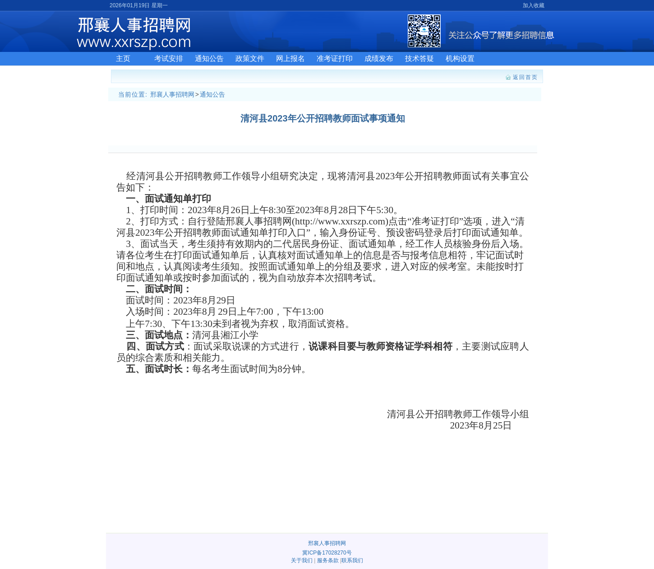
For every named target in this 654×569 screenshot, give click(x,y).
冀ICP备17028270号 (326, 553)
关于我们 (302, 560)
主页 (123, 58)
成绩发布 (378, 58)
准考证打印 (335, 58)
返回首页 (525, 77)
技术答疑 (419, 58)
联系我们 (352, 560)
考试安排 (168, 58)
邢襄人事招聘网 (172, 94)
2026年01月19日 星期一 (139, 5)
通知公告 (209, 58)
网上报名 (290, 58)
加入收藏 (533, 5)
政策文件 (249, 58)
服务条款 (328, 560)
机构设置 (460, 58)
